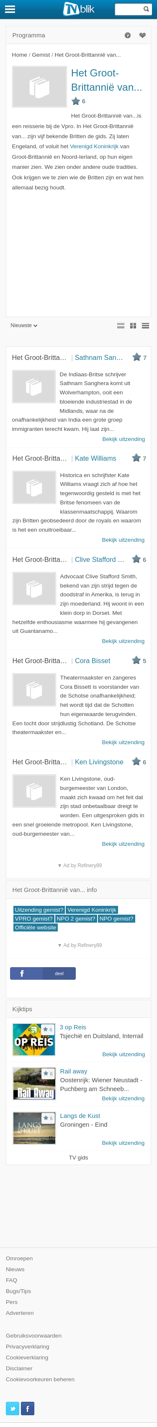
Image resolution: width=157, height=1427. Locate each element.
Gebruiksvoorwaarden (34, 1336)
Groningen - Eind (84, 1124)
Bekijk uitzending (123, 1054)
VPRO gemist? (34, 918)
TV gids (78, 1157)
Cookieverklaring (27, 1357)
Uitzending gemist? (39, 910)
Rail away (74, 1071)
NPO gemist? (117, 918)
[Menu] (10, 9)
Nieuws (15, 1269)
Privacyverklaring (27, 1346)
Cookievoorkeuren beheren (40, 1379)
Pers (12, 1302)
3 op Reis (73, 1027)
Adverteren (20, 1313)
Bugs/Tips (18, 1291)
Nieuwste (24, 325)
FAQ (11, 1280)
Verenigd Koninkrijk (94, 146)
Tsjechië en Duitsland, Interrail (101, 1035)
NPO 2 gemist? (76, 918)
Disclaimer (19, 1368)
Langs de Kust (80, 1115)
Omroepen (19, 1258)
